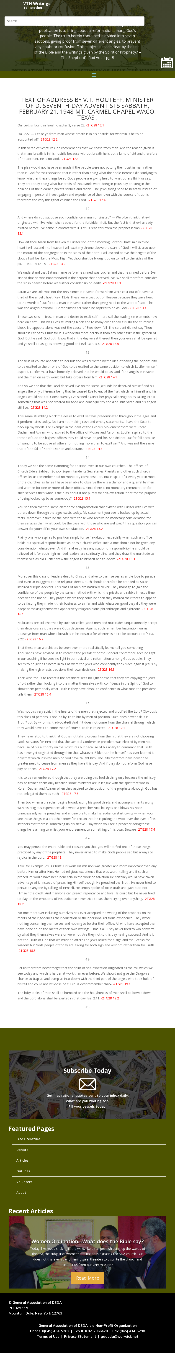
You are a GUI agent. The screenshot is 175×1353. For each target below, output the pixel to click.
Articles (22, 1160)
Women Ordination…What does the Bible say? (87, 1247)
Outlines (23, 1171)
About (21, 1192)
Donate (22, 1150)
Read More (87, 1284)
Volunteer (24, 1182)
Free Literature (28, 1139)
